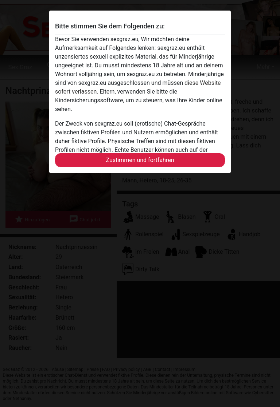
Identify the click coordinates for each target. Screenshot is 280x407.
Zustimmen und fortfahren (140, 160)
